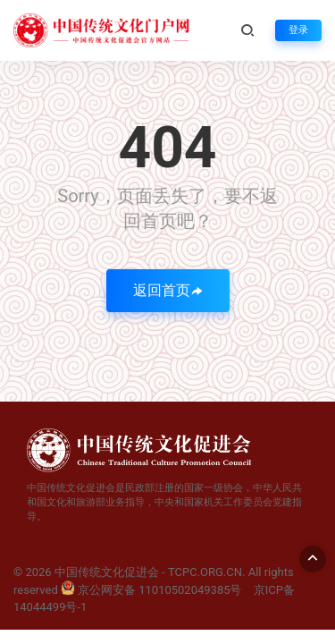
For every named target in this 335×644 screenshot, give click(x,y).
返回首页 (168, 290)
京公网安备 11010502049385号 (151, 590)
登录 (298, 30)
